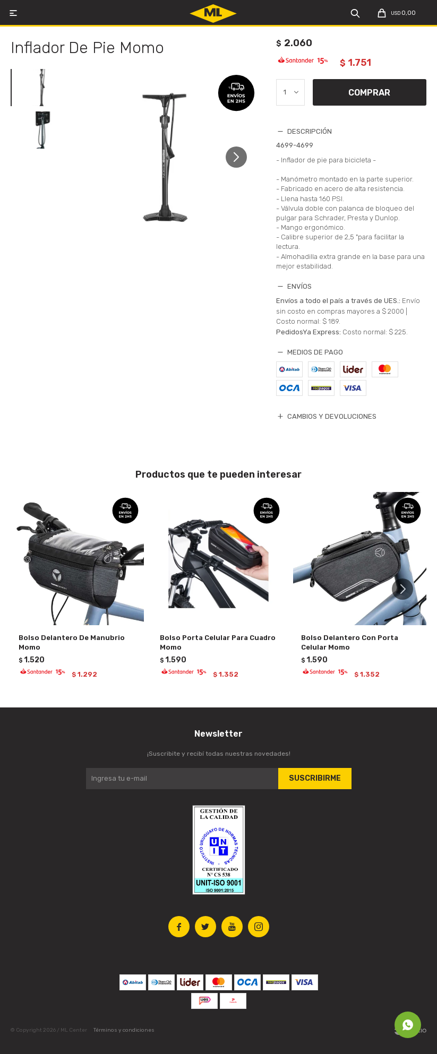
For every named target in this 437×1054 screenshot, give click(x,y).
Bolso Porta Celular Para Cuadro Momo (218, 642)
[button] (240, 162)
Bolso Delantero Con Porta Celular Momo (349, 642)
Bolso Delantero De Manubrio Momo (72, 642)
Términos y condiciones (124, 1030)
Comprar (369, 93)
